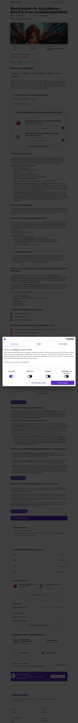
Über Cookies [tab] (63, 344)
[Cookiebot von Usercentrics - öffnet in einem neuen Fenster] (67, 339)
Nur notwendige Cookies (39, 383)
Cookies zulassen (63, 383)
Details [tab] (39, 344)
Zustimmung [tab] (14, 344)
